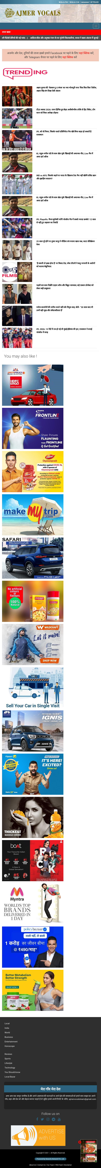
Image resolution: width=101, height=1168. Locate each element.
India (6, 1028)
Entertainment (10, 1041)
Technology (9, 1067)
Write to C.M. (74, 2)
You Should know (12, 1072)
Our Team (50, 1165)
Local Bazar (9, 1077)
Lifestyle (8, 1063)
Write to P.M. (63, 2)
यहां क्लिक (84, 53)
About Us (32, 1165)
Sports (7, 1058)
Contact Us (41, 1165)
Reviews (8, 1054)
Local (7, 1023)
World (7, 1032)
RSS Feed (59, 1165)
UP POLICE (95, 2)
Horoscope (9, 1046)
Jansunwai (85, 2)
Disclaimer (68, 1165)
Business (8, 1037)
